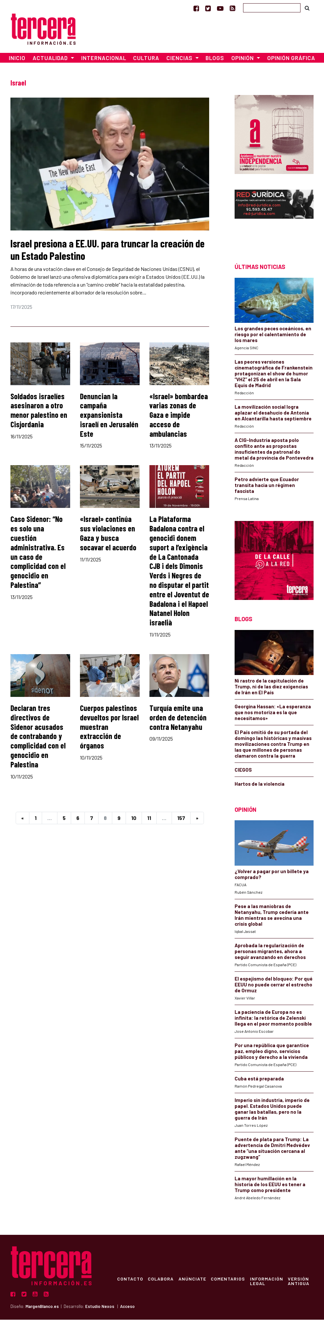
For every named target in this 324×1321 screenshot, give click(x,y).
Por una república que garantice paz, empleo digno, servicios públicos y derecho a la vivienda (272, 1052)
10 (133, 819)
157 (181, 819)
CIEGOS (243, 771)
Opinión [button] (243, 59)
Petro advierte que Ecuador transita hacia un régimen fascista (267, 486)
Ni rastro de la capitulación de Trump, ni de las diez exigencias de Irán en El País (271, 688)
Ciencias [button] (180, 59)
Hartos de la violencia (260, 785)
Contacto (130, 1279)
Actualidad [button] (51, 59)
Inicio (17, 59)
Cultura (146, 59)
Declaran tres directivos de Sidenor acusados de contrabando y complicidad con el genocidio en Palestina (38, 737)
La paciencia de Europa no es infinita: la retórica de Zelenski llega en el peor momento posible (273, 1019)
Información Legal (268, 1282)
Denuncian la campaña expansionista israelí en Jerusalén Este (109, 416)
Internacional (103, 59)
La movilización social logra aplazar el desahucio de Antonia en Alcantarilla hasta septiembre (273, 414)
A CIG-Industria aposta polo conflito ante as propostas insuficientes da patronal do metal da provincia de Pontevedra (274, 450)
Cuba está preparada (259, 1080)
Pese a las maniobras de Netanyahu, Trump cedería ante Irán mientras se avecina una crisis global (272, 916)
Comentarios (229, 1279)
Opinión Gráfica (291, 59)
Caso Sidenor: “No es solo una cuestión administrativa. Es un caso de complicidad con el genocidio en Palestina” (38, 553)
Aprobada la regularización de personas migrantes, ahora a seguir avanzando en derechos (270, 952)
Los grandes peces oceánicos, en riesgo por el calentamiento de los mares (273, 335)
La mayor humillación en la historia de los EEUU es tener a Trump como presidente (270, 1185)
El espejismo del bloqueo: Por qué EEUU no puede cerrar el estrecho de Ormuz (274, 986)
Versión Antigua (301, 1282)
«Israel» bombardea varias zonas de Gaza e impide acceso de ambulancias (178, 416)
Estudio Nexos (99, 1308)
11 (149, 819)
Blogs (215, 59)
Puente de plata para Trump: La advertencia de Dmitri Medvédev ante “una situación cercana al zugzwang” (272, 1149)
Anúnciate (193, 1279)
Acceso (127, 1308)
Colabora (161, 1279)
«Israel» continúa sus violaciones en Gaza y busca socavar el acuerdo (108, 534)
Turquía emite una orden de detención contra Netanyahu (178, 718)
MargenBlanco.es (42, 1308)
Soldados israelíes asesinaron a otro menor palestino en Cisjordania (38, 411)
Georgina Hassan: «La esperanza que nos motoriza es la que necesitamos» (273, 713)
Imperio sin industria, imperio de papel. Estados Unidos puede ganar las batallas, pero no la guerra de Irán (272, 1110)
